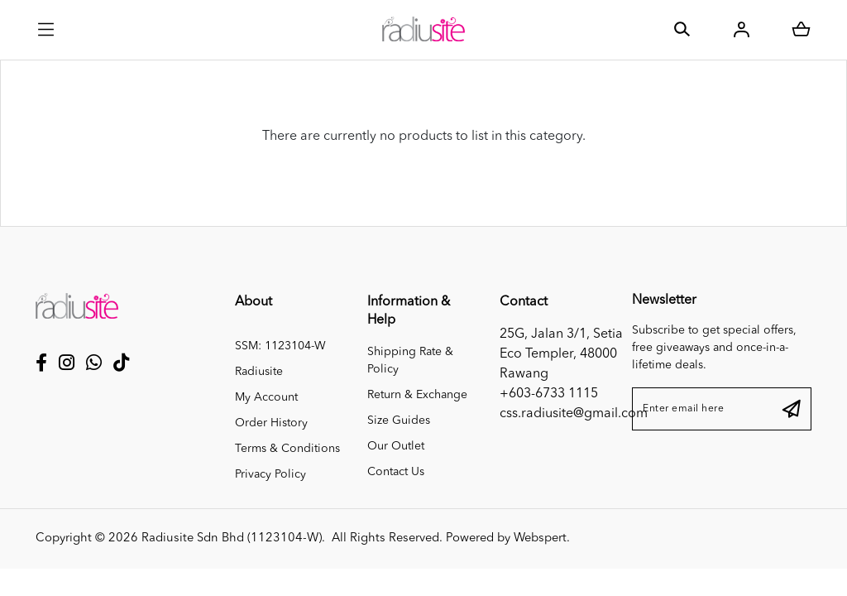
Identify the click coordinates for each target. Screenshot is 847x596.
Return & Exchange (417, 395)
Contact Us (395, 472)
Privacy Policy (270, 474)
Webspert (540, 538)
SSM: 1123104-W (280, 346)
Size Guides (398, 420)
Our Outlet (395, 446)
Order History (271, 423)
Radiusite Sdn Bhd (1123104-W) (231, 538)
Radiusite (259, 371)
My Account (266, 397)
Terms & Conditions (287, 448)
